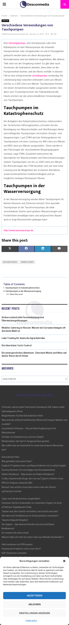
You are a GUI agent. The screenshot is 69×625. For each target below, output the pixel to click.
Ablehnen (34, 604)
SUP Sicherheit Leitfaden (14, 553)
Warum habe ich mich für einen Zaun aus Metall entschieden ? (33, 537)
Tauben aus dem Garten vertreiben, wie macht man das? (30, 511)
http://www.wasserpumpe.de (18, 230)
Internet (5, 21)
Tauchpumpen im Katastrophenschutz (22, 288)
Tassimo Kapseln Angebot (15, 520)
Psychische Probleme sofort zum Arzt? (21, 548)
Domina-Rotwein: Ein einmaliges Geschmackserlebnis (28, 470)
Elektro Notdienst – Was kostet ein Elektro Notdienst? (28, 474)
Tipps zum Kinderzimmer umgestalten (21, 498)
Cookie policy (31, 620)
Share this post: (16, 294)
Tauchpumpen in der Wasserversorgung (23, 291)
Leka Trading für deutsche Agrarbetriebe (23, 338)
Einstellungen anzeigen (34, 613)
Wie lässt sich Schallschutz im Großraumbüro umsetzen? (30, 515)
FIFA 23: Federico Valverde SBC (17, 483)
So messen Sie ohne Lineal (15, 532)
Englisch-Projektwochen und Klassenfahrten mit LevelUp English (34, 465)
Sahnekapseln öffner (12, 411)
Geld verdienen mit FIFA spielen (17, 544)
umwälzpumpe (39, 75)
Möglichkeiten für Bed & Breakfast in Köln (22, 415)
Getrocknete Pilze (10, 457)
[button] (64, 561)
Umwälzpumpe (27, 262)
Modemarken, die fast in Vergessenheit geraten (25, 441)
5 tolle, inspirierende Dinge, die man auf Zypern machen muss (32, 478)
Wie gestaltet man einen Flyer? (17, 461)
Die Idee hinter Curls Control (17, 345)
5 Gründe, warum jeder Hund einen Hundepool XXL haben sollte (33, 407)
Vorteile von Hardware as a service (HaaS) (23, 437)
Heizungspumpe (17, 43)
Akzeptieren (34, 595)
